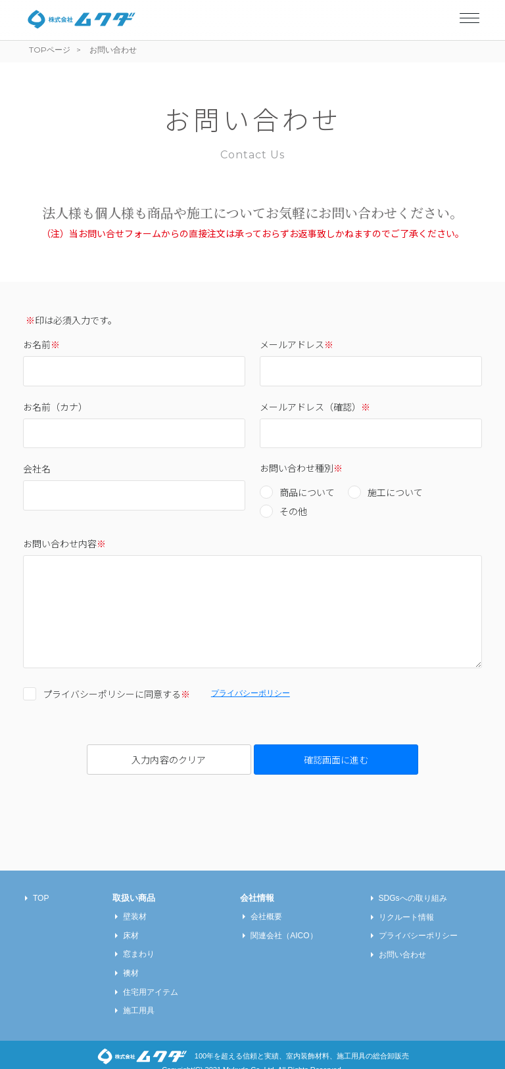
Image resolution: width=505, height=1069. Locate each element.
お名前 (41, 344)
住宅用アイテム (150, 979)
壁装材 (135, 903)
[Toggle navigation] (469, 15)
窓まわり (139, 940)
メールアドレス (296, 344)
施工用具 (139, 997)
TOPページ (49, 50)
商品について (307, 492)
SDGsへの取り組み (413, 885)
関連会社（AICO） (284, 922)
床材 (131, 922)
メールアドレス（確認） (315, 406)
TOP (41, 885)
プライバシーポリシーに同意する (116, 693)
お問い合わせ (402, 941)
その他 (293, 511)
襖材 (131, 960)
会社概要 (266, 903)
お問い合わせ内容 (64, 543)
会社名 (37, 468)
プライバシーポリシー (250, 693)
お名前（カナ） (55, 406)
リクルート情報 (406, 904)
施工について (395, 492)
